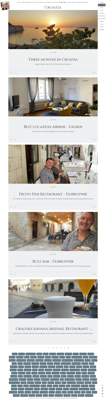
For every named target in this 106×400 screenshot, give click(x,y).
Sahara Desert (75, 386)
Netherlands (46, 379)
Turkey (78, 392)
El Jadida (35, 367)
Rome (55, 386)
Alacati (39, 354)
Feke (66, 367)
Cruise (101, 24)
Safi (68, 386)
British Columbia (77, 357)
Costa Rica (35, 363)
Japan (63, 373)
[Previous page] (41, 347)
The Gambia (44, 392)
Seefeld (92, 386)
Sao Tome (84, 386)
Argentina (68, 354)
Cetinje (94, 360)
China (20, 363)
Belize (27, 357)
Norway (79, 379)
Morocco (22, 379)
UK (83, 392)
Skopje (52, 389)
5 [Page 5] (60, 348)
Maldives (43, 376)
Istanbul (41, 373)
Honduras (21, 373)
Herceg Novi (92, 370)
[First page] (37, 347)
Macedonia (28, 376)
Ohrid (23, 383)
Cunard (57, 363)
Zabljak (74, 395)
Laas (20, 376)
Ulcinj (94, 392)
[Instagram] (102, 388)
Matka (64, 376)
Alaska (46, 354)
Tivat (58, 392)
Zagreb (81, 395)
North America (101, 16)
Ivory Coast (56, 373)
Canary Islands (21, 360)
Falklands (59, 367)
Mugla (30, 379)
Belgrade (20, 357)
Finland (73, 367)
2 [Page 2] (49, 348)
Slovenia (59, 389)
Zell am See (89, 395)
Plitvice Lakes (71, 383)
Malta (50, 376)
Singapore (44, 389)
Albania (53, 354)
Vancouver (24, 395)
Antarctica (101, 13)
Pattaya (51, 383)
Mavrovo (71, 376)
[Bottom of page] (102, 396)
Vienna (32, 395)
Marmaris (57, 376)
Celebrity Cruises (67, 360)
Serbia (21, 389)
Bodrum (55, 357)
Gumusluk (65, 370)
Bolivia (62, 357)
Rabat (26, 386)
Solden (66, 389)
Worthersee (59, 395)
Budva (85, 357)
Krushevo (91, 373)
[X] (102, 393)
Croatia (43, 363)
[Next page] (64, 347)
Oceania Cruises (14, 383)
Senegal (14, 389)
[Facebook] (102, 391)
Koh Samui (71, 373)
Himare (14, 373)
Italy (48, 373)
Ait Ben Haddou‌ (31, 354)
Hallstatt (84, 370)
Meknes (78, 376)
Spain (92, 389)
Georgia (93, 367)
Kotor (84, 373)
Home (101, 2)
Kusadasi (14, 376)
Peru (64, 383)
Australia (83, 354)
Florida (79, 367)
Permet (58, 383)
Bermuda (41, 357)
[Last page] (68, 347)
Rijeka (49, 386)
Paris (44, 383)
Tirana (52, 392)
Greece (41, 370)
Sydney (21, 392)
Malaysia (36, 376)
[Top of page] (102, 385)
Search (101, 27)
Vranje (51, 395)
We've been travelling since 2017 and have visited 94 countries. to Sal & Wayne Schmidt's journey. (53, 2)
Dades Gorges (76, 363)
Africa (101, 8)
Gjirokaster (27, 370)
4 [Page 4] (56, 348)
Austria (91, 354)
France (86, 367)
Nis (62, 379)
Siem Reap (29, 389)
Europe (101, 5)
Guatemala (57, 370)
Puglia (14, 386)
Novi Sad (86, 379)
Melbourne (85, 376)
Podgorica (80, 383)
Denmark (85, 363)
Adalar (15, 354)
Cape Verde (31, 360)
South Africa (74, 389)
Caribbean (48, 360)
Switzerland (13, 392)
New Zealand (55, 379)
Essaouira (43, 367)
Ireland (34, 373)
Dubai (91, 363)
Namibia (37, 379)
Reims (43, 386)
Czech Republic (66, 363)
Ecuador (28, 367)
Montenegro (13, 379)
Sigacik (37, 389)
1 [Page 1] (45, 348)
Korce (78, 373)
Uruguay (16, 395)
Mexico (93, 376)
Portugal (88, 383)
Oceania (102, 21)
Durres (21, 367)
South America (101, 18)
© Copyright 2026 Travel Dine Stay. (37, 398)
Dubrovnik (14, 367)
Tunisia (71, 392)
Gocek (35, 370)
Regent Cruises (35, 386)
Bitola (48, 357)
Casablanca (57, 360)
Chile (14, 363)
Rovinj (62, 386)
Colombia (27, 363)
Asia (102, 10)
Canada (12, 360)
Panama (38, 383)
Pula (20, 386)
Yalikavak (67, 395)
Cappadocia (40, 360)
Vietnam (39, 395)
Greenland (48, 370)
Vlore (45, 395)
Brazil (68, 357)
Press (94, 383)
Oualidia (30, 383)
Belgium (12, 357)
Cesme (88, 360)
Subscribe (101, 29)
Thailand (35, 392)
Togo (64, 392)
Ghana (20, 370)
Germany (13, 370)
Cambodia (93, 357)
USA (88, 392)
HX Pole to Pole (75, 370)
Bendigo (34, 357)
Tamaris (28, 392)
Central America (79, 360)
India (28, 373)
